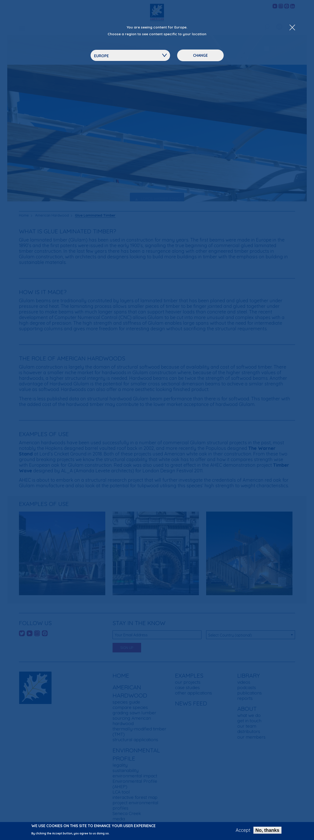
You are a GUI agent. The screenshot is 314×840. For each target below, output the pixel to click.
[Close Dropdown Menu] (292, 28)
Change (200, 55)
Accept (243, 830)
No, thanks (267, 830)
